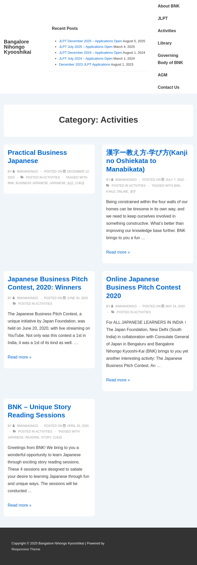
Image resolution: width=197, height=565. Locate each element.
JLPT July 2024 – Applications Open (86, 58)
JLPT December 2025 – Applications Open (90, 41)
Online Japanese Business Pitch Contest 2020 (143, 287)
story (46, 437)
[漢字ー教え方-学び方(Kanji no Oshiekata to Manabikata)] (174, 180)
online (122, 191)
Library (165, 43)
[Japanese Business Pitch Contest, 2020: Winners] (77, 298)
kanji (110, 191)
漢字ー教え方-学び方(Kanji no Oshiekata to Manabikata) (147, 161)
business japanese (32, 183)
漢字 (133, 191)
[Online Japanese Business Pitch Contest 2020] (175, 306)
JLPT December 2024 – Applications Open (90, 53)
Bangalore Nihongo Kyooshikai (17, 47)
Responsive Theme (26, 549)
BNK (11, 183)
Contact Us (168, 87)
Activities (167, 31)
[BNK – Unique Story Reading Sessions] (77, 426)
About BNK (169, 6)
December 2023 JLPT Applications (84, 64)
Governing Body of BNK (170, 59)
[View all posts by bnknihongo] (26, 171)
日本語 (79, 183)
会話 (70, 183)
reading (32, 437)
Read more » (118, 252)
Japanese (58, 183)
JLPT (163, 18)
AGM (162, 75)
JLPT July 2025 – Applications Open (86, 47)
